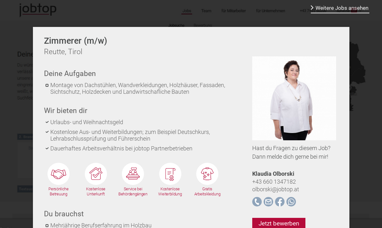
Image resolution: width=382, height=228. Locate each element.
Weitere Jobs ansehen (342, 8)
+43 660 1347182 (274, 182)
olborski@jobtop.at (275, 189)
